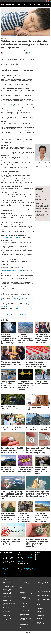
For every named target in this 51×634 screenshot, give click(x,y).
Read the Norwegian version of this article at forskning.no (13, 314)
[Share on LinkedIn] (5, 320)
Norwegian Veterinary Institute (24, 610)
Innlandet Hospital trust (6, 590)
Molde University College (7, 599)
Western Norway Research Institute (42, 619)
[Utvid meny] (1, 8)
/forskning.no (39, 559)
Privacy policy (3, 564)
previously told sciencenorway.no (16, 105)
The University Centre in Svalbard (42, 603)
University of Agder (40, 608)
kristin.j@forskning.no (28, 568)
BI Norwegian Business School (7, 583)
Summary (18, 296)
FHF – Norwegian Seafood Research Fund (9, 586)
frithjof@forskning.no (26, 564)
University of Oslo (39, 612)
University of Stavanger (40, 615)
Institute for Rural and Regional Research (9, 592)
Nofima (4, 608)
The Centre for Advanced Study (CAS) (42, 582)
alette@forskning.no (22, 561)
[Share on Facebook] (1, 320)
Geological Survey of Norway (7, 589)
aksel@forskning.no (28, 557)
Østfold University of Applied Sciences (43, 623)
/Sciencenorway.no (40, 554)
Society (23, 4)
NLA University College (6, 607)
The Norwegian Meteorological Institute (43, 595)
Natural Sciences (36, 4)
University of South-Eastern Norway (42, 614)
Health (19, 4)
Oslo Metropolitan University (24, 615)
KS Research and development (7, 597)
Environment (29, 4)
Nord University (5, 610)
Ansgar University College (7, 582)
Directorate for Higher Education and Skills (9, 585)
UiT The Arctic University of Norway (42, 604)
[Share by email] (7, 320)
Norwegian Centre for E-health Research (9, 616)
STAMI (21, 627)
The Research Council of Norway (42, 601)
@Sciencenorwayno (41, 556)
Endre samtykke (4, 573)
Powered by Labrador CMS (25, 632)
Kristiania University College (7, 596)
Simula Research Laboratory (24, 624)
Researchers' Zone (45, 4)
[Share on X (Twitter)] (3, 320)
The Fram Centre (39, 586)
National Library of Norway (7, 600)
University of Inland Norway (41, 611)
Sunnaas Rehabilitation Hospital (25, 628)
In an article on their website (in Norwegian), (10, 237)
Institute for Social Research (7, 593)
